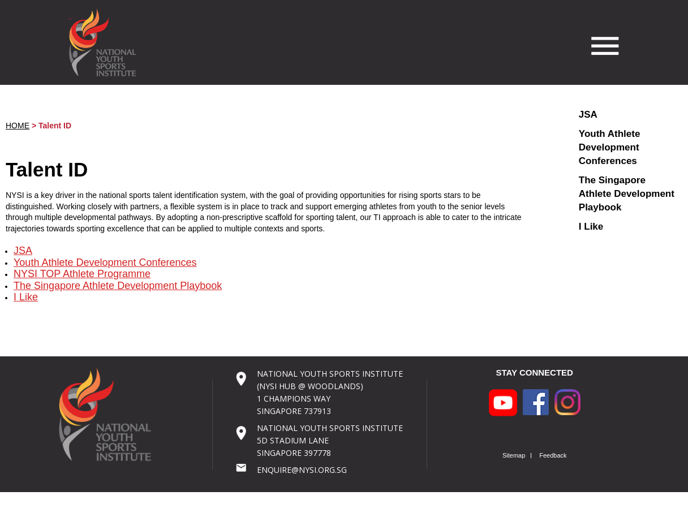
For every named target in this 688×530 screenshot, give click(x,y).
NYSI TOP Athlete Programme (82, 273)
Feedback (552, 455)
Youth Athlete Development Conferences (105, 262)
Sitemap (513, 455)
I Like (26, 297)
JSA (23, 250)
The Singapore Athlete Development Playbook (118, 285)
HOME (17, 125)
